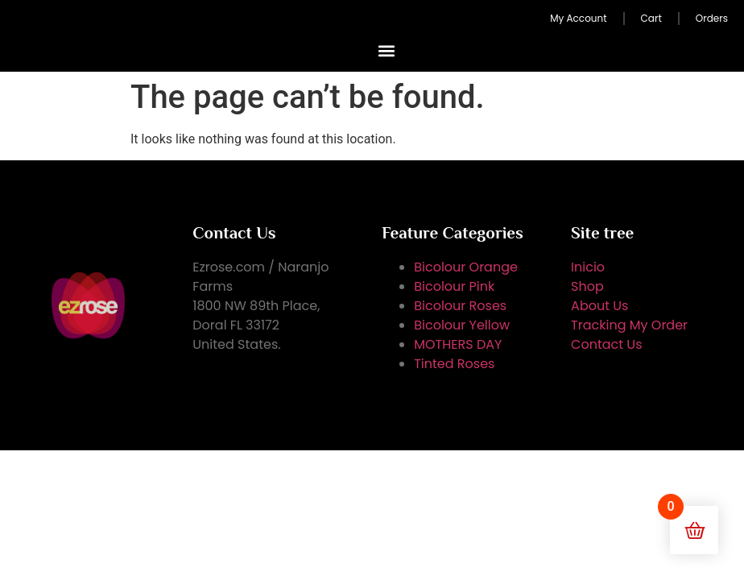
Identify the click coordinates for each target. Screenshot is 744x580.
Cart (651, 18)
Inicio (588, 267)
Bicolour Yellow (462, 325)
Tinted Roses (454, 363)
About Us (599, 305)
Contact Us (606, 344)
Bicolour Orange (466, 267)
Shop (587, 286)
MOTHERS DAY (458, 344)
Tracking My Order (629, 325)
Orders (712, 18)
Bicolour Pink (454, 286)
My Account (578, 18)
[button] (387, 50)
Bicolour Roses (460, 305)
